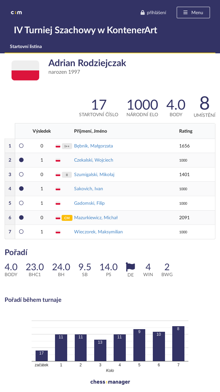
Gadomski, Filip (89, 203)
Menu (192, 12)
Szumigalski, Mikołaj (94, 174)
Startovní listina (26, 46)
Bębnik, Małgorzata (93, 145)
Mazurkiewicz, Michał (96, 217)
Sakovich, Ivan (88, 188)
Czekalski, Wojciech (93, 160)
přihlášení (153, 12)
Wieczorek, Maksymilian (98, 231)
